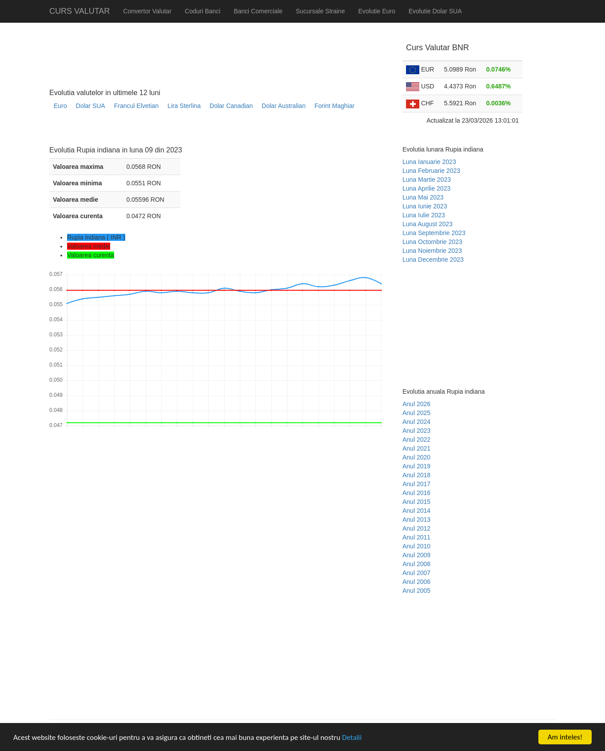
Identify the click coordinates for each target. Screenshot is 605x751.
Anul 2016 (416, 492)
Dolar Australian (284, 105)
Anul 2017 (416, 483)
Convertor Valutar (147, 11)
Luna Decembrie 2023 (433, 259)
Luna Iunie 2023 (424, 206)
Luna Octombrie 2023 (432, 241)
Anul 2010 (416, 546)
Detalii (352, 737)
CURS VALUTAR (79, 11)
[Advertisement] (211, 131)
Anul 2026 (416, 403)
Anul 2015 (416, 501)
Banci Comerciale (258, 11)
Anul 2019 (416, 466)
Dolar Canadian (231, 105)
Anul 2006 (416, 581)
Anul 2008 (416, 563)
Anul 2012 (416, 528)
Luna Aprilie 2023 (426, 188)
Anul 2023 (416, 430)
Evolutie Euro (376, 11)
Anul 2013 (416, 519)
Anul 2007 (416, 572)
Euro (60, 105)
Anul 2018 (416, 475)
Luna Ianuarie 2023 (429, 161)
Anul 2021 (416, 448)
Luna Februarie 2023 (431, 170)
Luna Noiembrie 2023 (432, 250)
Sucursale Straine (320, 11)
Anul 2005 (416, 590)
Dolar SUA (90, 105)
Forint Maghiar (334, 105)
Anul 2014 (416, 510)
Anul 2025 (416, 412)
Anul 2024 (416, 421)
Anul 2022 (416, 439)
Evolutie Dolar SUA (435, 11)
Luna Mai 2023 (423, 197)
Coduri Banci (202, 11)
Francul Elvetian (136, 105)
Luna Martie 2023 (426, 179)
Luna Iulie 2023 (423, 215)
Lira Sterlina (184, 105)
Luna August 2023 (427, 224)
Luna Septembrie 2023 (434, 232)
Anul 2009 (416, 555)
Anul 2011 (416, 537)
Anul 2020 (416, 457)
